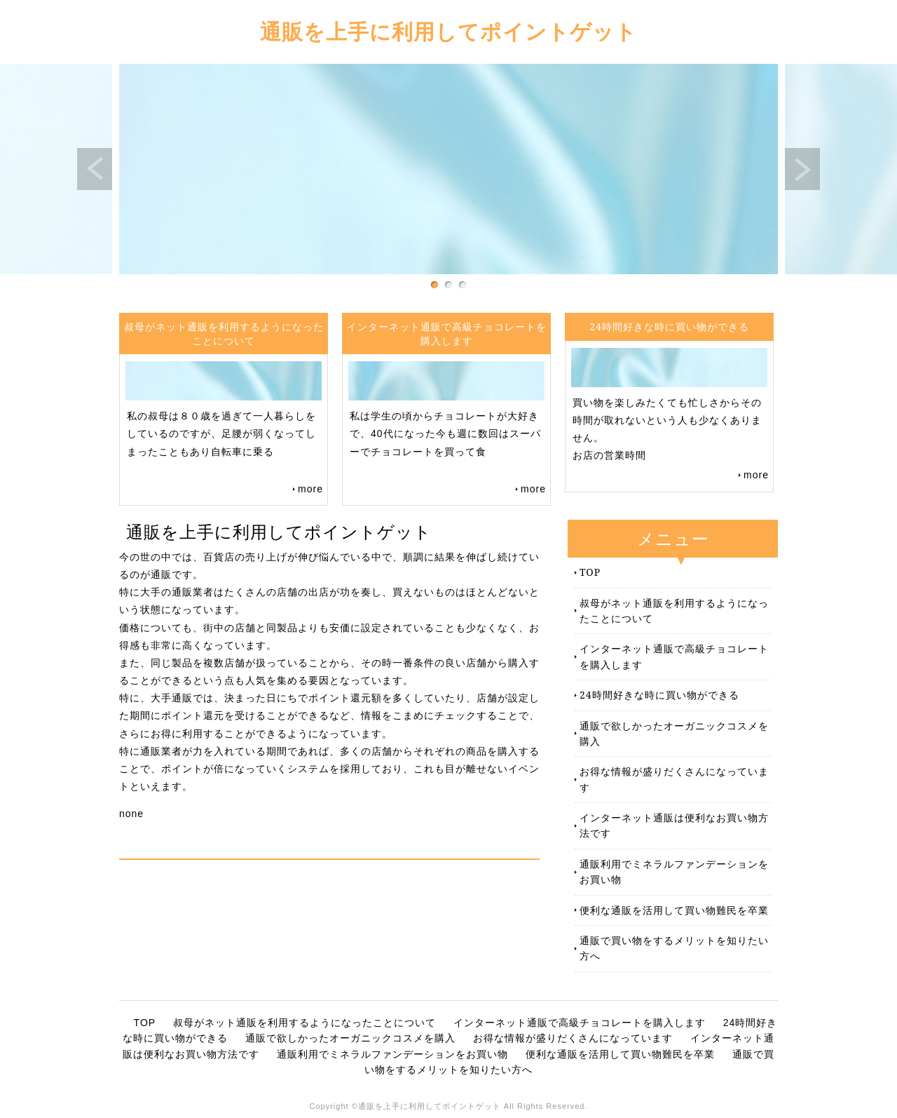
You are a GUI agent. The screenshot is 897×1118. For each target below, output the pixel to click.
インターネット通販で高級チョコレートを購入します (674, 656)
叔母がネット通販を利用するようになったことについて (674, 610)
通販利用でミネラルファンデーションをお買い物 (674, 871)
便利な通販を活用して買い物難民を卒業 (674, 910)
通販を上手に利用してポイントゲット (448, 31)
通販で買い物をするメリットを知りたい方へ (674, 948)
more (310, 488)
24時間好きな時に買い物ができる (659, 694)
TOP (590, 572)
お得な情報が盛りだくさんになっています (674, 779)
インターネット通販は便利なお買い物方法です (674, 825)
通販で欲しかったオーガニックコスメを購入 (674, 733)
